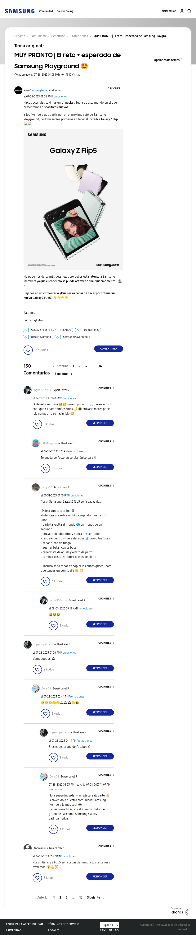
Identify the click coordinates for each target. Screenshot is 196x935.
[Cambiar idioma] (109, 925)
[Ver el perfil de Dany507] (47, 487)
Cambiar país (109, 930)
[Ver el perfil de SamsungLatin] (38, 90)
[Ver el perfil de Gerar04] (46, 688)
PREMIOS (65, 329)
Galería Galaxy (65, 11)
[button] (116, 89)
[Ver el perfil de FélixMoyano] (49, 443)
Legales (54, 930)
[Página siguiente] (63, 374)
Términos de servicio (63, 924)
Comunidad (46, 11)
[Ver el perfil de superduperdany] (43, 644)
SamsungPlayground (75, 337)
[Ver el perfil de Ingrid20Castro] (42, 390)
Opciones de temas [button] (167, 60)
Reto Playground (41, 337)
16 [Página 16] (100, 366)
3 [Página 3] (86, 366)
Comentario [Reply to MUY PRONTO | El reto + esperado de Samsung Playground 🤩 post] (108, 348)
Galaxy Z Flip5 (39, 329)
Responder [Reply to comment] (100, 423)
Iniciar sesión (168, 11)
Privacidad (14, 930)
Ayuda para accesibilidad (24, 924)
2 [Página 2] (79, 366)
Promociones (59, 96)
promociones (91, 329)
